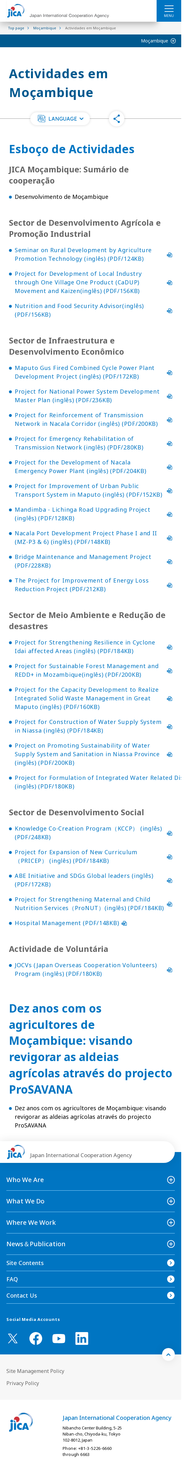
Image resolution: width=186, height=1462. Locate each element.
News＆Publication (36, 1244)
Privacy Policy (22, 1383)
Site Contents (25, 1263)
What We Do (25, 1201)
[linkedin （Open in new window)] (81, 1338)
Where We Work (31, 1222)
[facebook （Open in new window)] (35, 1338)
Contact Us (21, 1295)
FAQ (12, 1279)
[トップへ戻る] (168, 1354)
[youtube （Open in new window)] (58, 1338)
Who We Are (25, 1179)
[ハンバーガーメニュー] (169, 8)
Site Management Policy (35, 1371)
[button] (60, 118)
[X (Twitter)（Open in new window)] (12, 1338)
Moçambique (154, 41)
